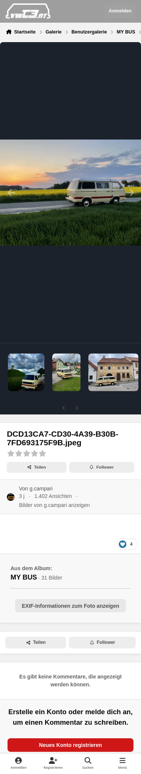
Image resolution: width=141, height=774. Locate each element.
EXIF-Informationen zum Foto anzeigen (70, 606)
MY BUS (24, 577)
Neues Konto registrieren (70, 745)
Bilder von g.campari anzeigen (54, 505)
